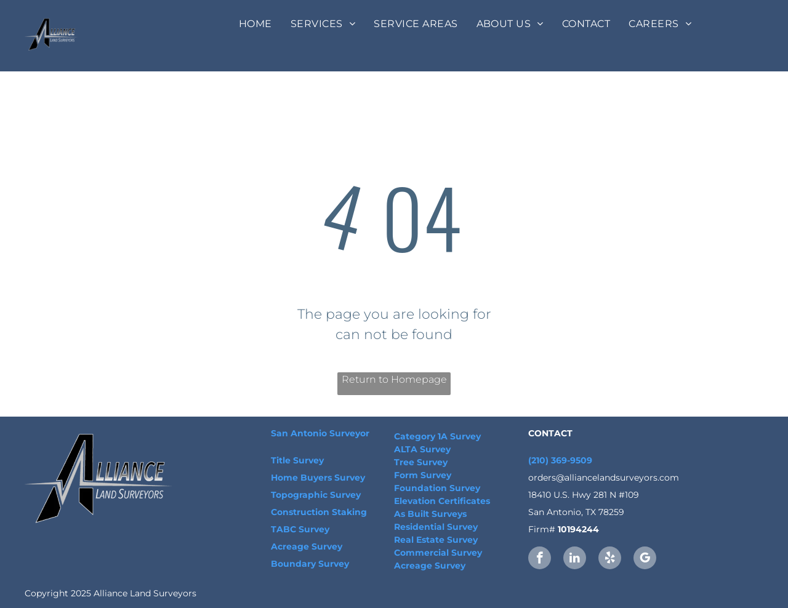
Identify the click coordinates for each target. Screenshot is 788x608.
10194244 (578, 529)
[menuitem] (255, 24)
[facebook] (539, 559)
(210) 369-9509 (560, 460)
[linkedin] (574, 559)
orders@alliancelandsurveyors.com (603, 477)
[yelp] (609, 559)
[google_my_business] (644, 559)
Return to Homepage (394, 379)
